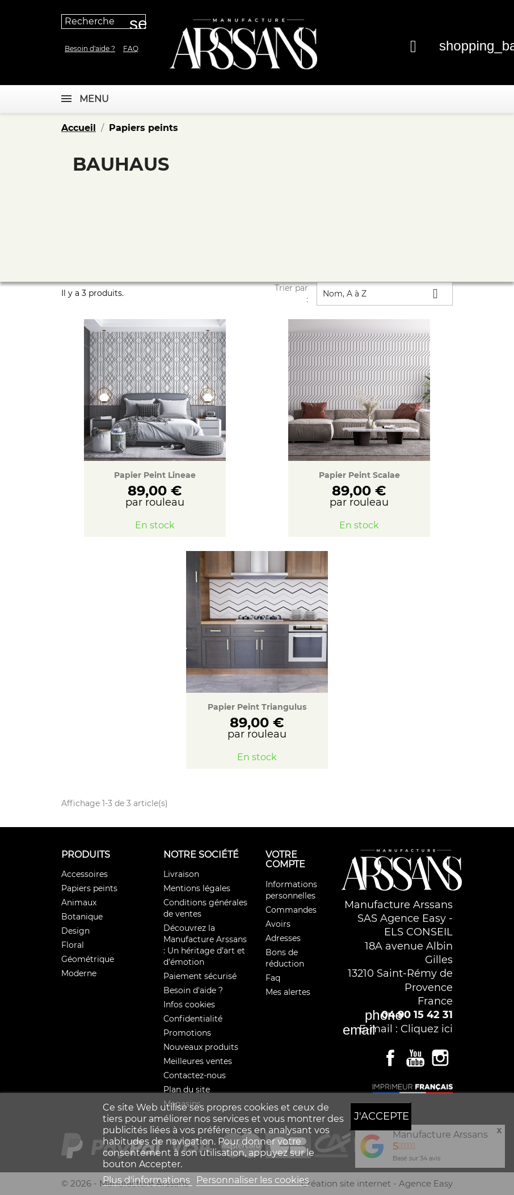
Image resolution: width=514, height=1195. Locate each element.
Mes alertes (288, 992)
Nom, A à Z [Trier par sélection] (384, 293)
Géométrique (87, 959)
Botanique (82, 917)
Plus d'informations (147, 1180)
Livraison (181, 874)
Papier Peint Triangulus (257, 707)
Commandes (291, 910)
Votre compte (285, 859)
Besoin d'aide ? (90, 48)
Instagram (440, 1057)
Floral (72, 945)
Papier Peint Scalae (359, 475)
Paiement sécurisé (200, 976)
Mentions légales (196, 888)
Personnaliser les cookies (252, 1180)
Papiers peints (89, 888)
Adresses (283, 938)
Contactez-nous (194, 1075)
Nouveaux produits (200, 1047)
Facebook (390, 1057)
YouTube (415, 1057)
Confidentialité (192, 1019)
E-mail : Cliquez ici (406, 1029)
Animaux (78, 902)
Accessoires (84, 874)
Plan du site (186, 1089)
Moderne (78, 973)
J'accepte (381, 1115)
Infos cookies (189, 1004)
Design (75, 931)
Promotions (187, 1033)
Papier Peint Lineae (155, 475)
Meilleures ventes (197, 1061)
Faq (130, 48)
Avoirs (278, 924)
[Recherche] (103, 21)
